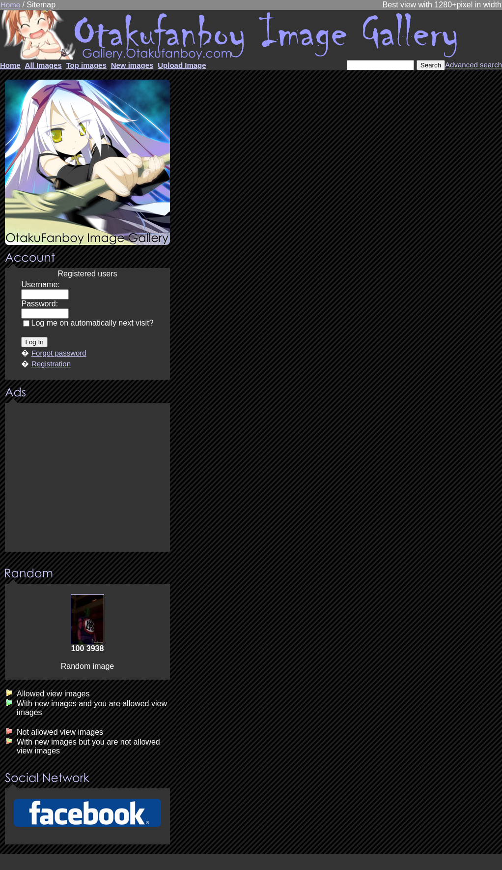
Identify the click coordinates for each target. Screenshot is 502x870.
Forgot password (58, 353)
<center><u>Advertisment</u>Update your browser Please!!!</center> (87, 478)
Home (10, 4)
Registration (51, 364)
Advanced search (473, 64)
